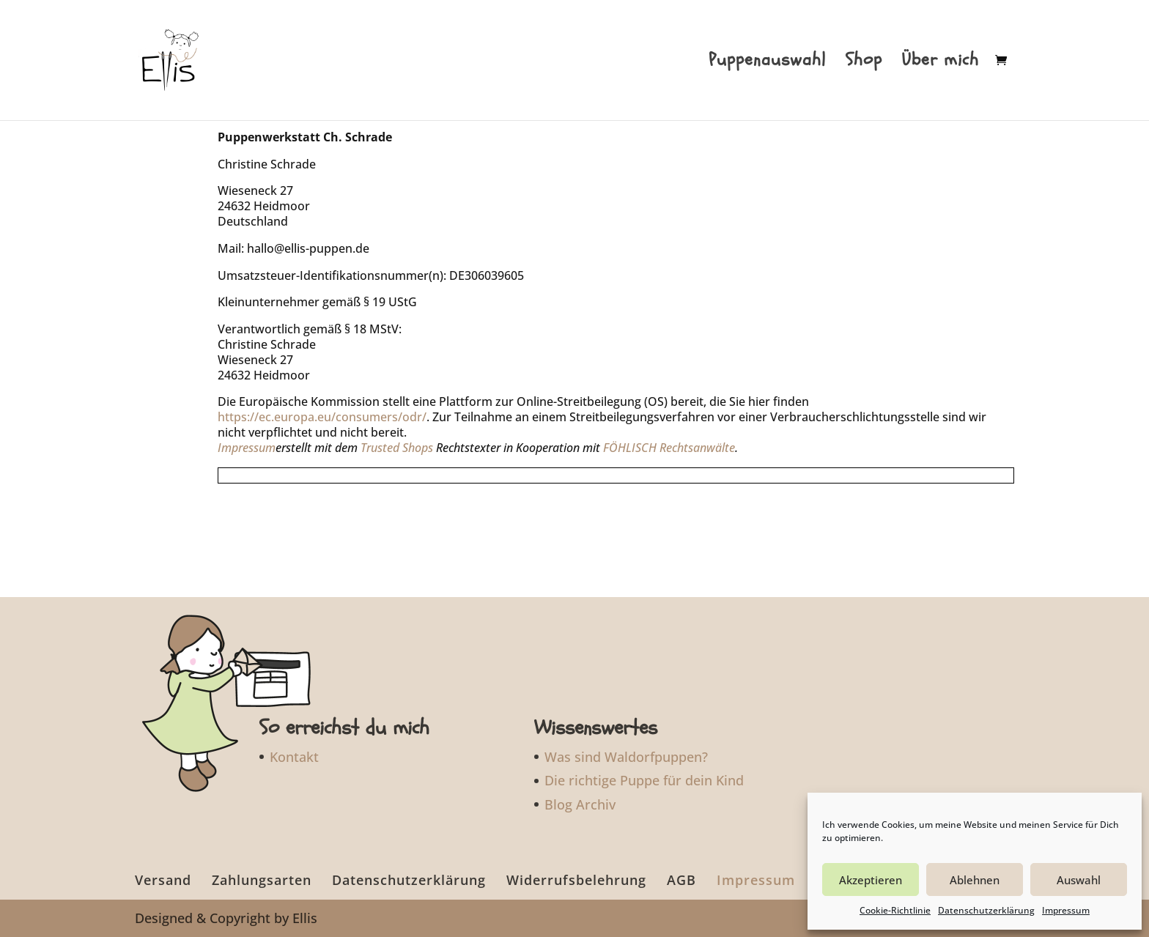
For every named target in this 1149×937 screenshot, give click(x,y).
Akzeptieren (870, 880)
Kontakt (294, 757)
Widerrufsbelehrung (576, 880)
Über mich (940, 63)
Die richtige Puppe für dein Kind (644, 780)
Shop (864, 63)
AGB (681, 880)
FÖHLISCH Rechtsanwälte (669, 448)
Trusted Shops (397, 448)
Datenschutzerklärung (986, 910)
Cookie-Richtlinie (895, 910)
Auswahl (1079, 880)
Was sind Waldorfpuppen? (626, 757)
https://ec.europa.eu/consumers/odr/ (322, 417)
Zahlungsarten (261, 880)
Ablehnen (975, 880)
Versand (163, 880)
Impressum (1066, 910)
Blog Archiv (580, 804)
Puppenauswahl (767, 63)
